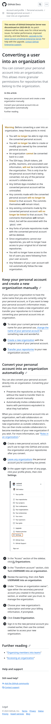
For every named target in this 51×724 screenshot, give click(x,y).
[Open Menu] (46, 4)
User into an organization (18, 16)
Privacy (33, 711)
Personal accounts (35, 10)
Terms (24, 711)
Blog (28, 714)
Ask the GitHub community (15, 683)
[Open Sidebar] (3, 13)
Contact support (10, 687)
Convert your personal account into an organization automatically (25, 368)
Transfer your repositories (21, 349)
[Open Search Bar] (40, 4)
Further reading (16, 645)
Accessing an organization (20, 657)
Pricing (5, 714)
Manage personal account (18, 13)
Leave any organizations (20, 459)
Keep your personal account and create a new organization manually (24, 283)
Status (41, 711)
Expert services (17, 714)
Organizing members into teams (24, 652)
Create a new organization (21, 340)
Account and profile (15, 10)
